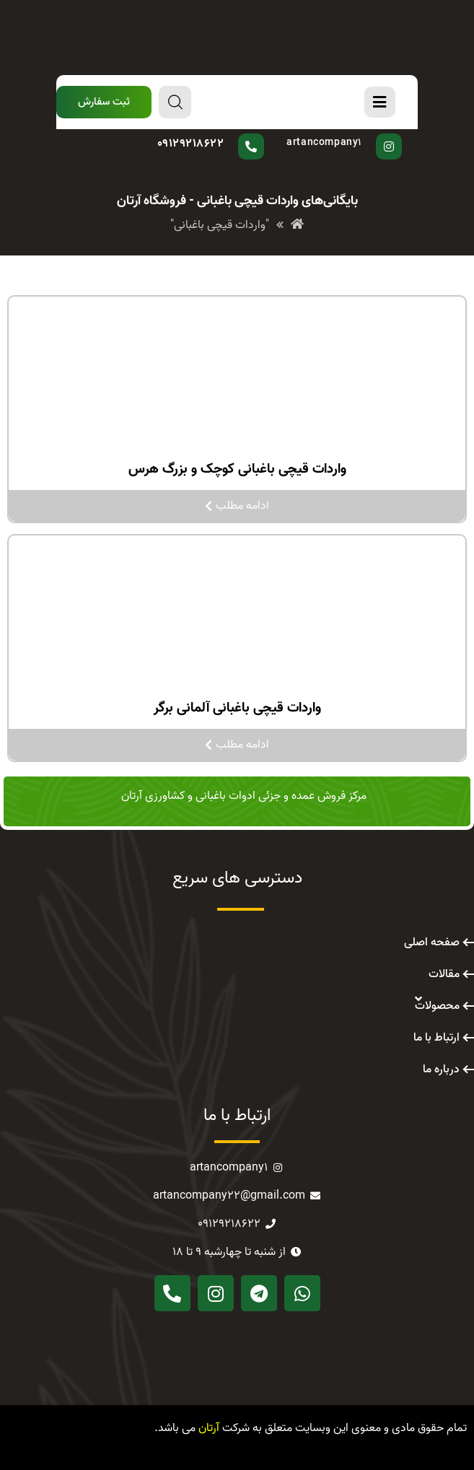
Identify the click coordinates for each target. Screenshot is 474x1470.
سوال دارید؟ (222, 133)
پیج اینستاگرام (340, 133)
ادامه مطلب (237, 505)
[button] (104, 102)
